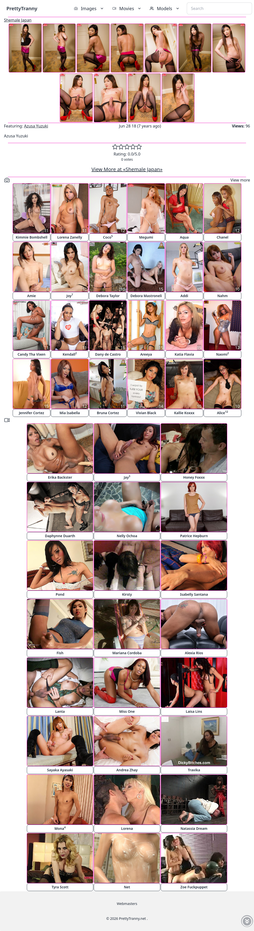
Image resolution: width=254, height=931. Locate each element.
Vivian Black (146, 412)
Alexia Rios (194, 653)
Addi (184, 295)
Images (89, 8)
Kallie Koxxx (184, 412)
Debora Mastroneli (146, 295)
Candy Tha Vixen (31, 354)
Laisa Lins (194, 711)
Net (127, 887)
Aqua (184, 237)
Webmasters (127, 903)
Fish (60, 653)
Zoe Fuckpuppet (193, 887)
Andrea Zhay (127, 770)
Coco (108, 237)
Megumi (146, 237)
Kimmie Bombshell (31, 237)
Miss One (127, 711)
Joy (69, 295)
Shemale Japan (18, 20)
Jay (127, 477)
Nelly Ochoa (127, 535)
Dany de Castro (108, 354)
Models (165, 8)
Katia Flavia (184, 354)
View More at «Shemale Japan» (127, 169)
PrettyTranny (21, 8)
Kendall (70, 354)
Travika (194, 770)
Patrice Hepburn (194, 535)
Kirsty (127, 594)
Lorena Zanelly (69, 237)
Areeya (146, 354)
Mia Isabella (70, 412)
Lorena (127, 828)
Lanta (60, 711)
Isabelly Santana (194, 594)
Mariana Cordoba (127, 653)
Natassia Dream (194, 828)
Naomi (222, 354)
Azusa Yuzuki (36, 126)
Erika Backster (60, 477)
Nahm (222, 295)
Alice (222, 412)
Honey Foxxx (194, 477)
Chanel (222, 237)
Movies (127, 8)
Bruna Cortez (108, 412)
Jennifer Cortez (31, 412)
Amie (31, 295)
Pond (60, 594)
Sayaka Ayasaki (60, 770)
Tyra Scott (60, 887)
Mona (60, 828)
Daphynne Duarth (60, 535)
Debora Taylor (108, 295)
